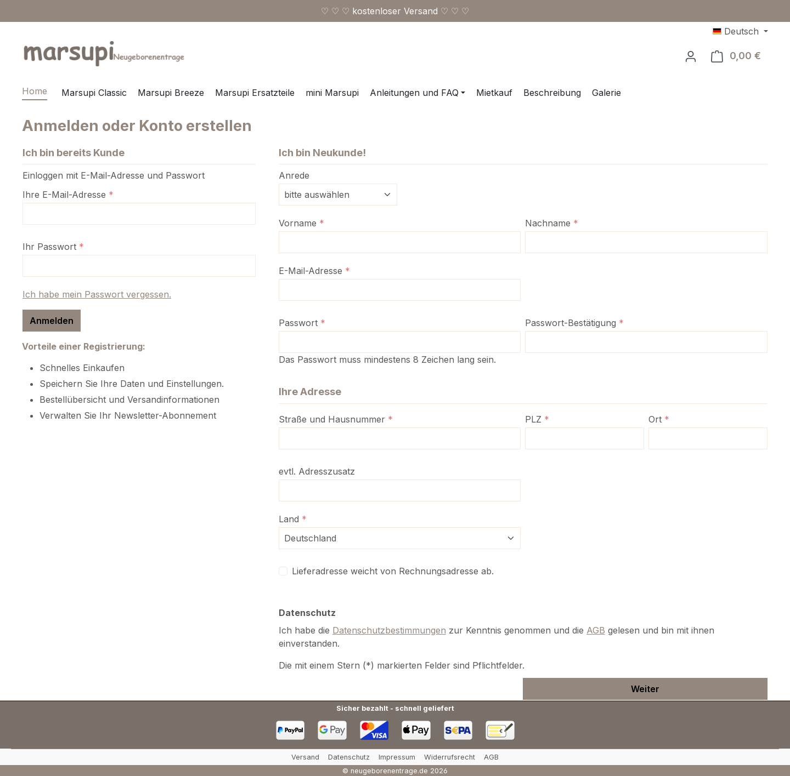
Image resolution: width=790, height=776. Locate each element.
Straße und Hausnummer (336, 419)
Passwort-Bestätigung (574, 322)
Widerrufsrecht (449, 757)
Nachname (551, 223)
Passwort (302, 322)
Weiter (645, 688)
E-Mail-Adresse (314, 270)
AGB (595, 630)
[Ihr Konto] (691, 56)
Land (293, 518)
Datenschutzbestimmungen (389, 630)
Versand (305, 757)
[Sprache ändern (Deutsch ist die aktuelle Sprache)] (740, 31)
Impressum (397, 757)
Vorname (301, 223)
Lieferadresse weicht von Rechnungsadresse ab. (393, 571)
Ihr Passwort (53, 246)
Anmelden (52, 320)
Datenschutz (349, 757)
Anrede (294, 175)
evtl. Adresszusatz (317, 471)
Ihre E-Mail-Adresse (68, 194)
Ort (658, 419)
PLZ (537, 419)
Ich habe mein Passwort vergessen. (96, 294)
